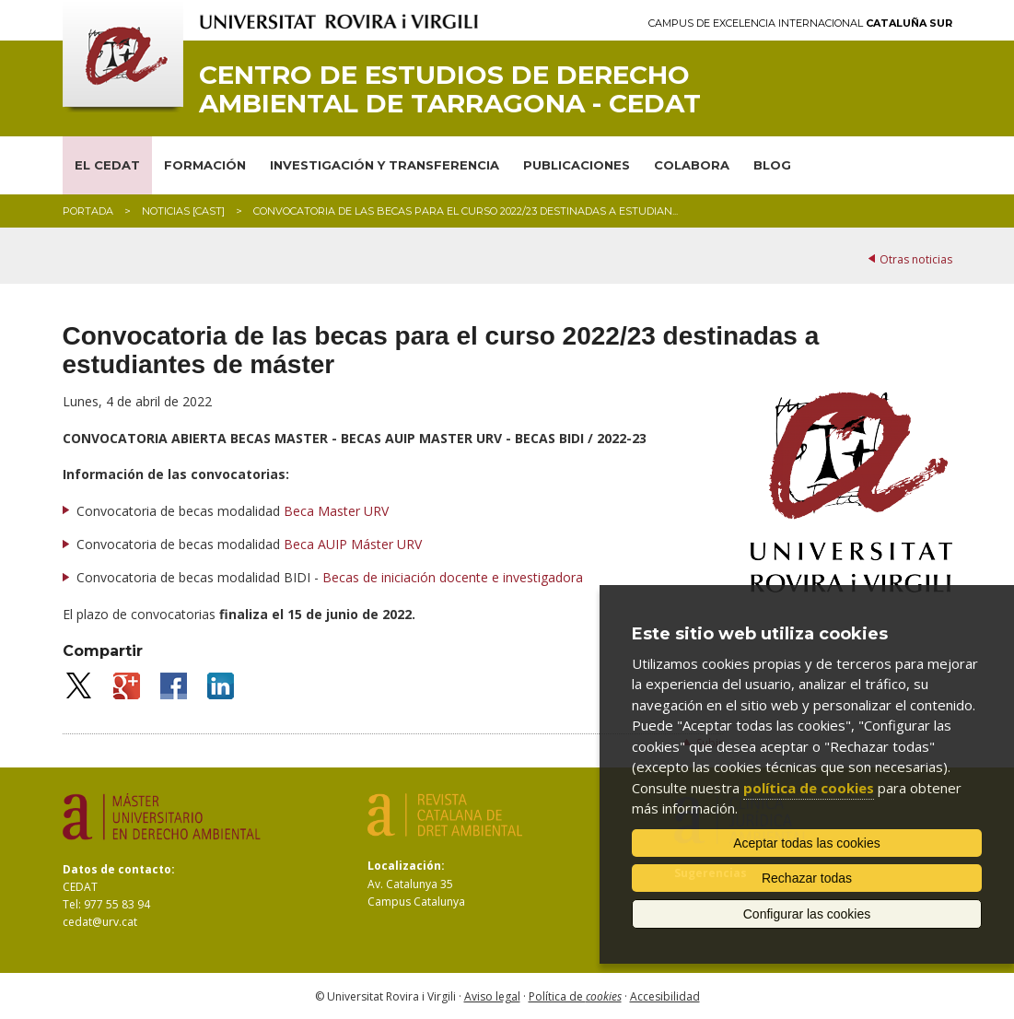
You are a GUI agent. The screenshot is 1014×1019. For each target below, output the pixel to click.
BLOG (772, 165)
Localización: (406, 865)
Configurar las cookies (807, 914)
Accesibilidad (665, 996)
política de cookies (808, 788)
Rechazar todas (807, 878)
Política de (575, 996)
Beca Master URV (336, 511)
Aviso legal (492, 996)
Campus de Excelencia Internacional (800, 23)
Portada (88, 211)
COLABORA (691, 165)
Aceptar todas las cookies (806, 843)
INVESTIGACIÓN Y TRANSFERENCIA (384, 165)
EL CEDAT (107, 165)
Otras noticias (916, 259)
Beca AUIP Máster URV (353, 544)
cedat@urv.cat (100, 922)
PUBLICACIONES (576, 165)
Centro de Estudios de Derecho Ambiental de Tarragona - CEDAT (450, 89)
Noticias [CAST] (183, 211)
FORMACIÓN (205, 165)
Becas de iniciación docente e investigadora (452, 577)
